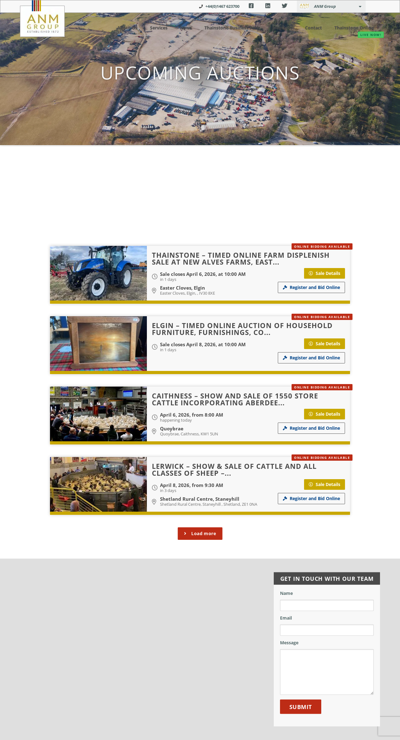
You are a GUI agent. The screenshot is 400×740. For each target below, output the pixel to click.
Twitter (284, 6)
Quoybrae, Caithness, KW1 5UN (189, 434)
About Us (122, 27)
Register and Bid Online (311, 287)
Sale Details (324, 273)
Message (289, 643)
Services (152, 27)
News (177, 27)
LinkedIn (267, 6)
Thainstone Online (352, 27)
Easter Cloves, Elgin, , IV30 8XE (187, 293)
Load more (200, 533)
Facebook (251, 6)
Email (286, 618)
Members (279, 27)
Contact (309, 27)
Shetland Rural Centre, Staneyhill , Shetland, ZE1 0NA (208, 504)
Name (286, 593)
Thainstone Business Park (225, 27)
